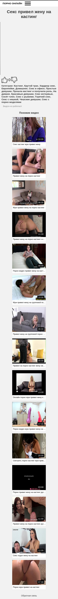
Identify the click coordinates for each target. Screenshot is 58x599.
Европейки (8, 88)
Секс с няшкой (10, 99)
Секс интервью (44, 94)
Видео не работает (12, 106)
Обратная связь (29, 595)
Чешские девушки (30, 99)
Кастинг (18, 85)
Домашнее (22, 88)
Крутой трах (31, 85)
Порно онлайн (12, 3)
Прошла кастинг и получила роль (32, 91)
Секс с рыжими (25, 96)
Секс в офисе (37, 88)
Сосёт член (8, 96)
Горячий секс (42, 96)
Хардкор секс (47, 85)
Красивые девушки (22, 94)
